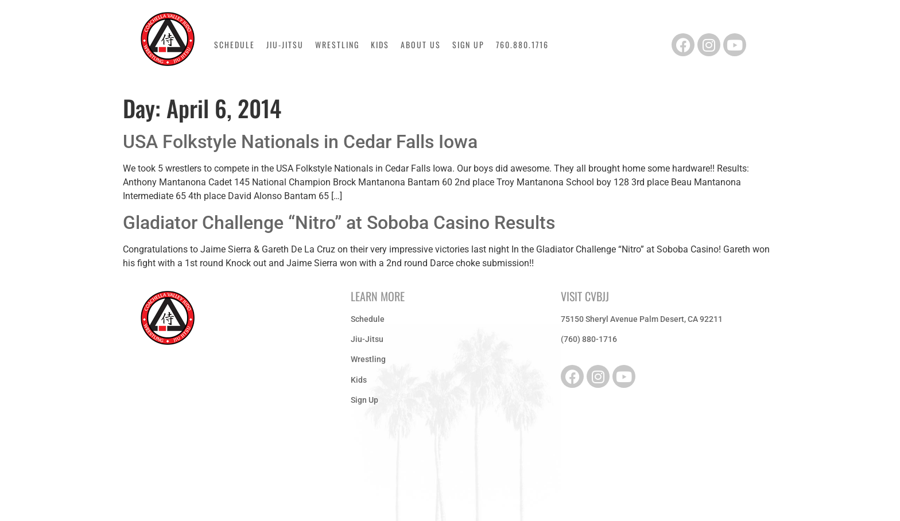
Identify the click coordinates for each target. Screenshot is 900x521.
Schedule (234, 44)
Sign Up (468, 44)
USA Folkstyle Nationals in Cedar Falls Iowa (300, 142)
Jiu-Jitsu (285, 44)
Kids (380, 44)
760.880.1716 (522, 44)
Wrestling (337, 44)
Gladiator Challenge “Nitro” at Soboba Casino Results (339, 223)
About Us (421, 44)
